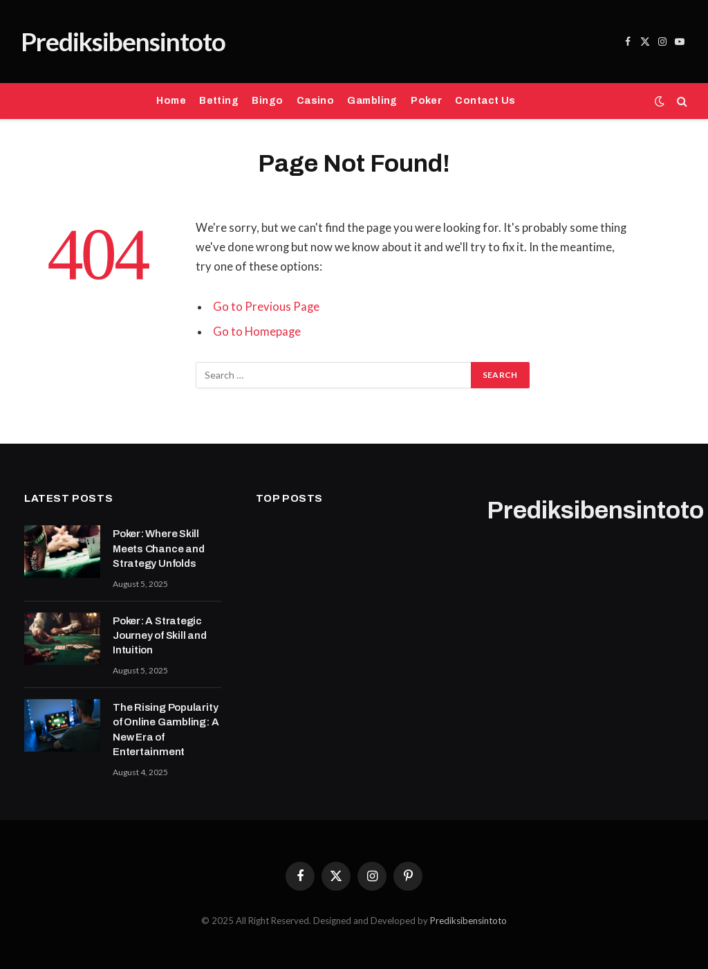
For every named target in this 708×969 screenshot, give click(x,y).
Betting (219, 101)
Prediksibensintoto (468, 920)
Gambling (372, 101)
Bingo (267, 101)
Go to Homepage (257, 331)
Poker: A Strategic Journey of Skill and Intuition (160, 635)
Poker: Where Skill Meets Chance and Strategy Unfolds (158, 548)
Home (171, 101)
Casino (316, 101)
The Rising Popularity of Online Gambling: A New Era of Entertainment (165, 729)
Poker (426, 101)
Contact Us (485, 101)
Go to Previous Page (266, 307)
